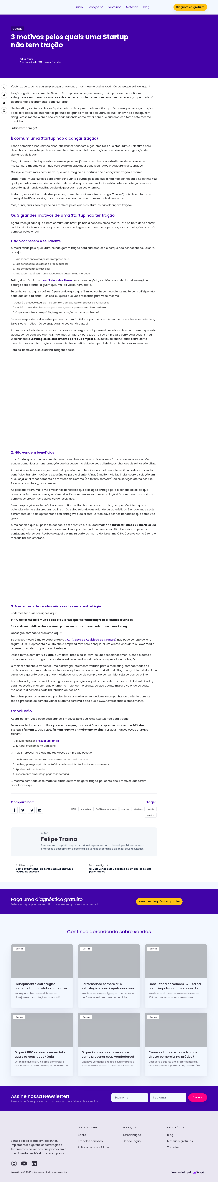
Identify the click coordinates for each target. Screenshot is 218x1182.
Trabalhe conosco (90, 1141)
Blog (170, 1135)
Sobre (82, 1135)
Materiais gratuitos (180, 1141)
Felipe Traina (26, 59)
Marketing (86, 809)
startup (125, 809)
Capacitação (132, 1141)
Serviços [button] (94, 7)
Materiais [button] (132, 7)
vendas (150, 815)
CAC (73, 809)
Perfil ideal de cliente (106, 809)
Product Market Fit (47, 741)
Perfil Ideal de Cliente (57, 280)
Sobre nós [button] (114, 7)
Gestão (17, 29)
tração (150, 809)
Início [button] (79, 7)
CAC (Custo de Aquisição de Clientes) (90, 639)
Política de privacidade (93, 1147)
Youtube (172, 1147)
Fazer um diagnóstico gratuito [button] (159, 901)
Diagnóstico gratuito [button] (190, 7)
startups (138, 809)
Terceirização (132, 1135)
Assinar (198, 1097)
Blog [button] (146, 7)
